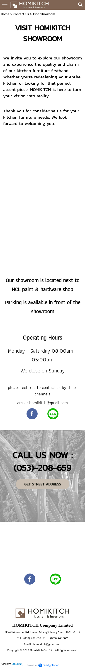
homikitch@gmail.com (47, 644)
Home (5, 14)
